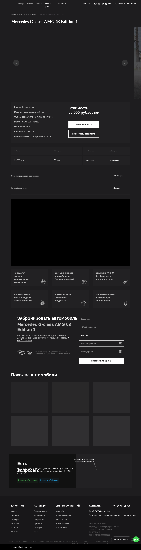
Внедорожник (32, 14)
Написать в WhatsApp (27, 480)
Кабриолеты (39, 515)
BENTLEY (33, 541)
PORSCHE (42, 541)
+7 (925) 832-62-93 (127, 3)
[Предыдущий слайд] (16, 63)
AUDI (11, 541)
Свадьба (60, 511)
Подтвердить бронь (101, 361)
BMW (18, 541)
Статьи (14, 527)
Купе (36, 532)
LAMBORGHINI (101, 541)
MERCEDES (67, 541)
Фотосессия (61, 519)
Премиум (38, 523)
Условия (29, 4)
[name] (101, 319)
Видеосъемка (62, 523)
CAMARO (49, 541)
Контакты (62, 4)
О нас (14, 511)
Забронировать (84, 124)
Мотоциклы (39, 527)
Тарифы (15, 519)
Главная (13, 14)
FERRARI (26, 541)
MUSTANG (58, 541)
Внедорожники (40, 511)
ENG (85, 4)
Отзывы (38, 4)
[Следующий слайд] (125, 63)
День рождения (63, 515)
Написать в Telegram (49, 480)
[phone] (101, 327)
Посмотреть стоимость (83, 134)
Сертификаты (62, 527)
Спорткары (39, 519)
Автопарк (20, 4)
